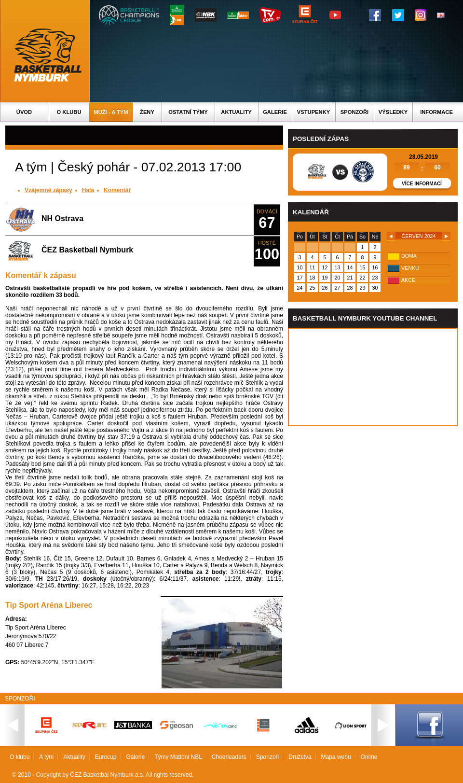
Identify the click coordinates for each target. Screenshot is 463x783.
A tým (46, 757)
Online (369, 757)
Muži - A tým (111, 112)
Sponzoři (354, 112)
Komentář (117, 190)
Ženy (147, 112)
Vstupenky (313, 112)
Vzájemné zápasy (48, 190)
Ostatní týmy (188, 112)
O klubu (69, 112)
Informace (436, 112)
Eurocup (106, 757)
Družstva (299, 757)
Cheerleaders (229, 757)
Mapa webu (336, 757)
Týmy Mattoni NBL (178, 757)
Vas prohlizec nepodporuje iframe (373, 377)
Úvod (24, 112)
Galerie (275, 112)
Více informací (422, 183)
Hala (88, 190)
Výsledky (393, 112)
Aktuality (236, 112)
